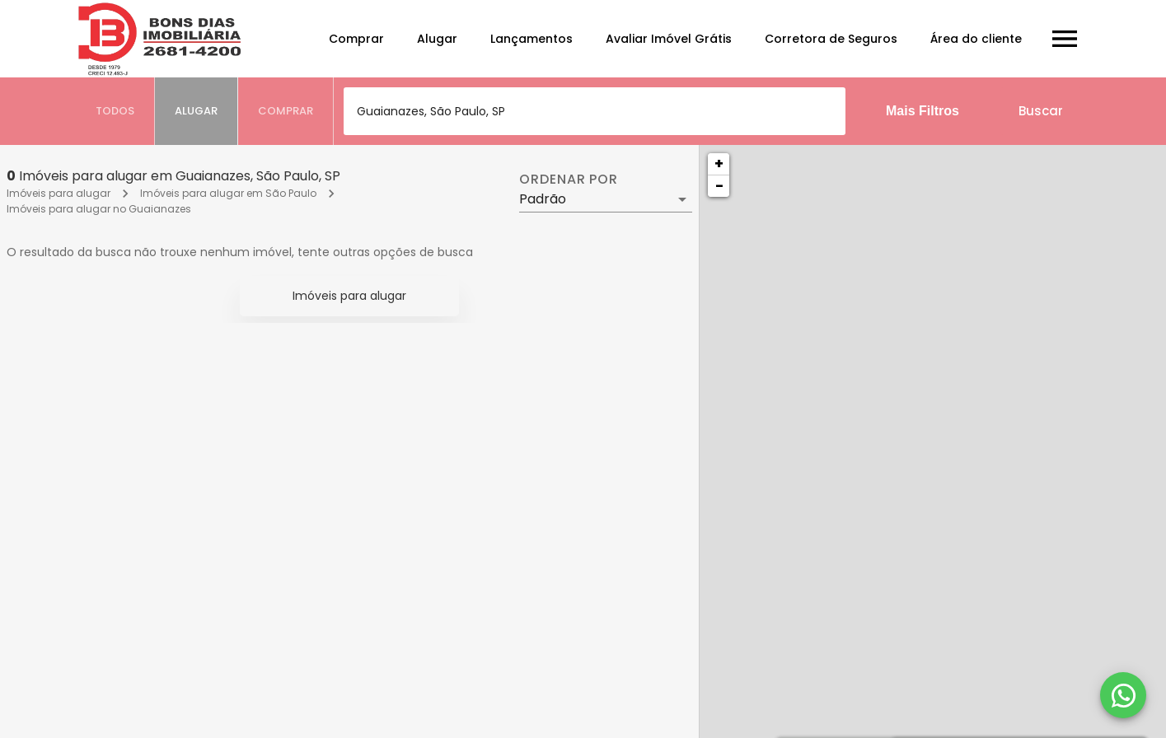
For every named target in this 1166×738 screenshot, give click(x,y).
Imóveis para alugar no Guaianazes (99, 209)
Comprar (356, 38)
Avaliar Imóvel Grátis (669, 38)
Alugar (437, 38)
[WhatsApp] (1123, 695)
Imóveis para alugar (58, 193)
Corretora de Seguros (831, 38)
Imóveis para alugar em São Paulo (228, 193)
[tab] (115, 111)
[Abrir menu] (1064, 38)
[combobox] (594, 111)
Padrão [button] (542, 198)
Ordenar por (568, 179)
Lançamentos (531, 38)
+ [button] (718, 163)
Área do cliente (976, 38)
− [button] (719, 185)
